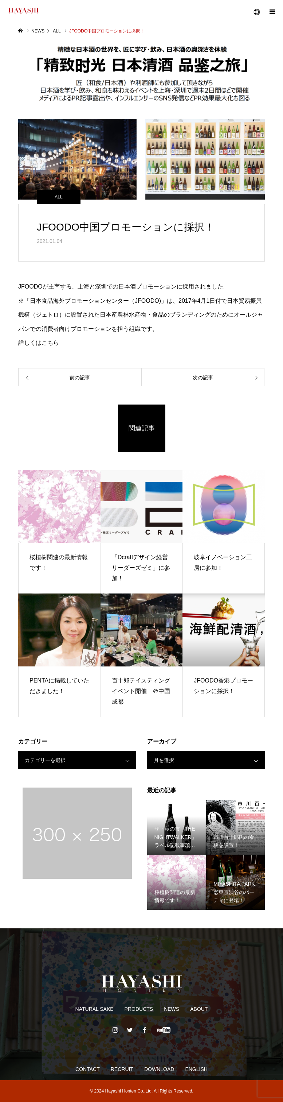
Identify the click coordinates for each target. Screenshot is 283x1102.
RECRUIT (122, 1069)
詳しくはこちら (38, 343)
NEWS (171, 1009)
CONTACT (87, 1069)
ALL (58, 197)
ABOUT (199, 1009)
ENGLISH (196, 1069)
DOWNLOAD (159, 1069)
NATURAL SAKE (94, 1009)
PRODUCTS (139, 1009)
